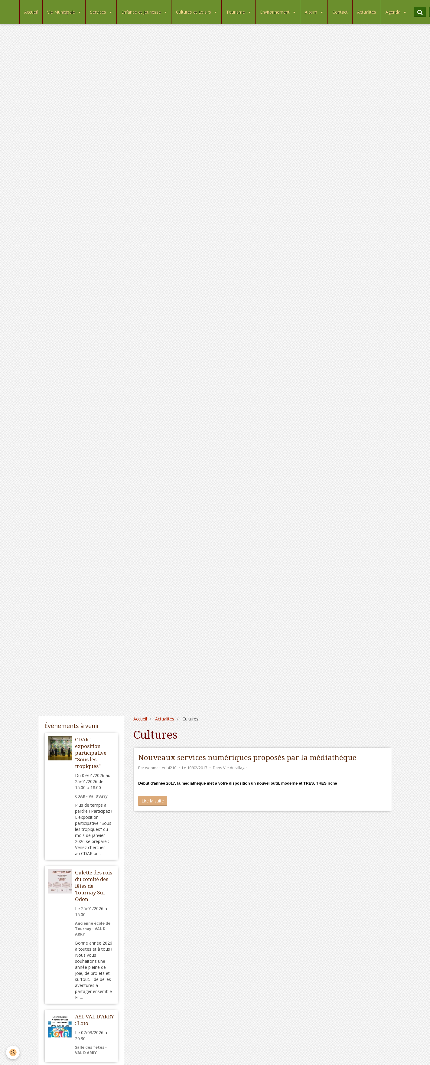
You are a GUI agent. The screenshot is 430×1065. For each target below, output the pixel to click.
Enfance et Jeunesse (141, 12)
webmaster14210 (160, 767)
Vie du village (235, 767)
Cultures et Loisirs (194, 12)
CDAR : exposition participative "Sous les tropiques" (90, 753)
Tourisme (236, 12)
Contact (340, 12)
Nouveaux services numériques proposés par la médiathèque (247, 757)
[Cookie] (13, 1052)
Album (311, 12)
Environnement (275, 12)
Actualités (366, 12)
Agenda (394, 12)
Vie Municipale (61, 12)
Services (98, 12)
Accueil (31, 12)
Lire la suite (153, 801)
